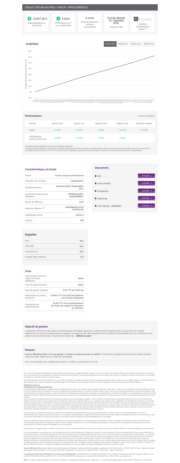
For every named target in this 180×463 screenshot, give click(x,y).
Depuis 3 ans (136, 44)
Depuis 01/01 (110, 44)
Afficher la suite (83, 336)
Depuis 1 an (123, 44)
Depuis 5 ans (149, 44)
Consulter (145, 176)
